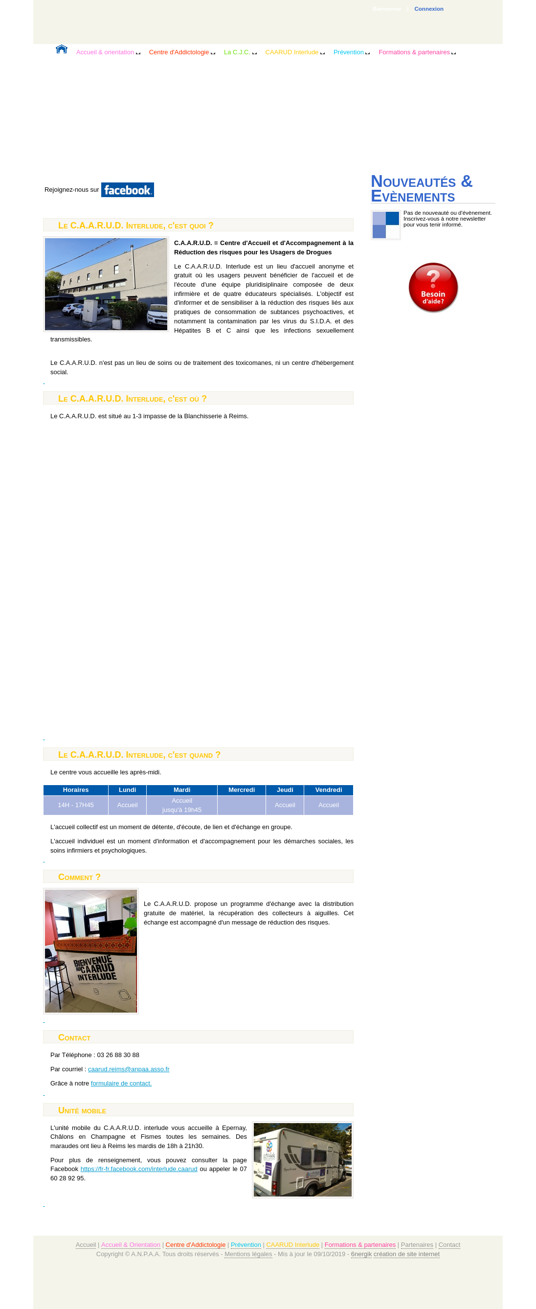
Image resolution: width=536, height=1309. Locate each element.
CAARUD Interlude (295, 52)
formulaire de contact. (121, 1083)
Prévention (352, 52)
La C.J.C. (240, 52)
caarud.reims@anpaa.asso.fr (129, 1069)
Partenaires (417, 1244)
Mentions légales (248, 1254)
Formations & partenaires (417, 52)
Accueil (86, 1244)
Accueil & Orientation (130, 1244)
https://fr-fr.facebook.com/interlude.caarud (139, 1169)
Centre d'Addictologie (182, 52)
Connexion (429, 9)
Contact (450, 1244)
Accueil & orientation (108, 52)
